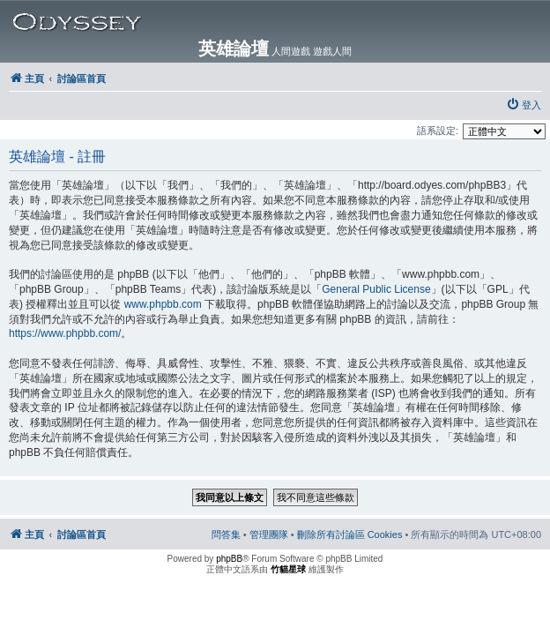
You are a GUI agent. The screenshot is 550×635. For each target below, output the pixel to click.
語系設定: (437, 130)
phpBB (229, 559)
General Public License (376, 289)
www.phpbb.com (163, 304)
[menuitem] (523, 105)
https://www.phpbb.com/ (65, 333)
